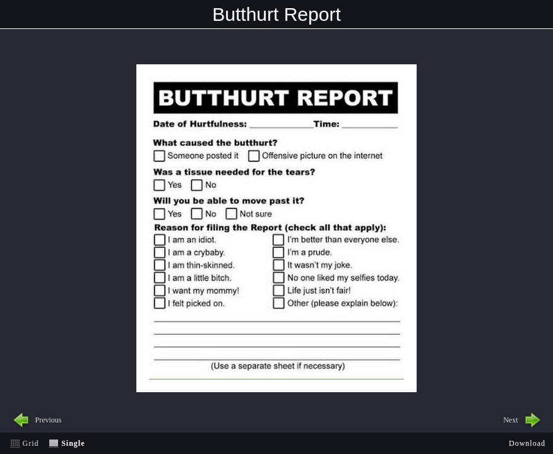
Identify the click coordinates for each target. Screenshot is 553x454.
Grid (31, 443)
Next (510, 420)
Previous (48, 420)
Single (73, 443)
